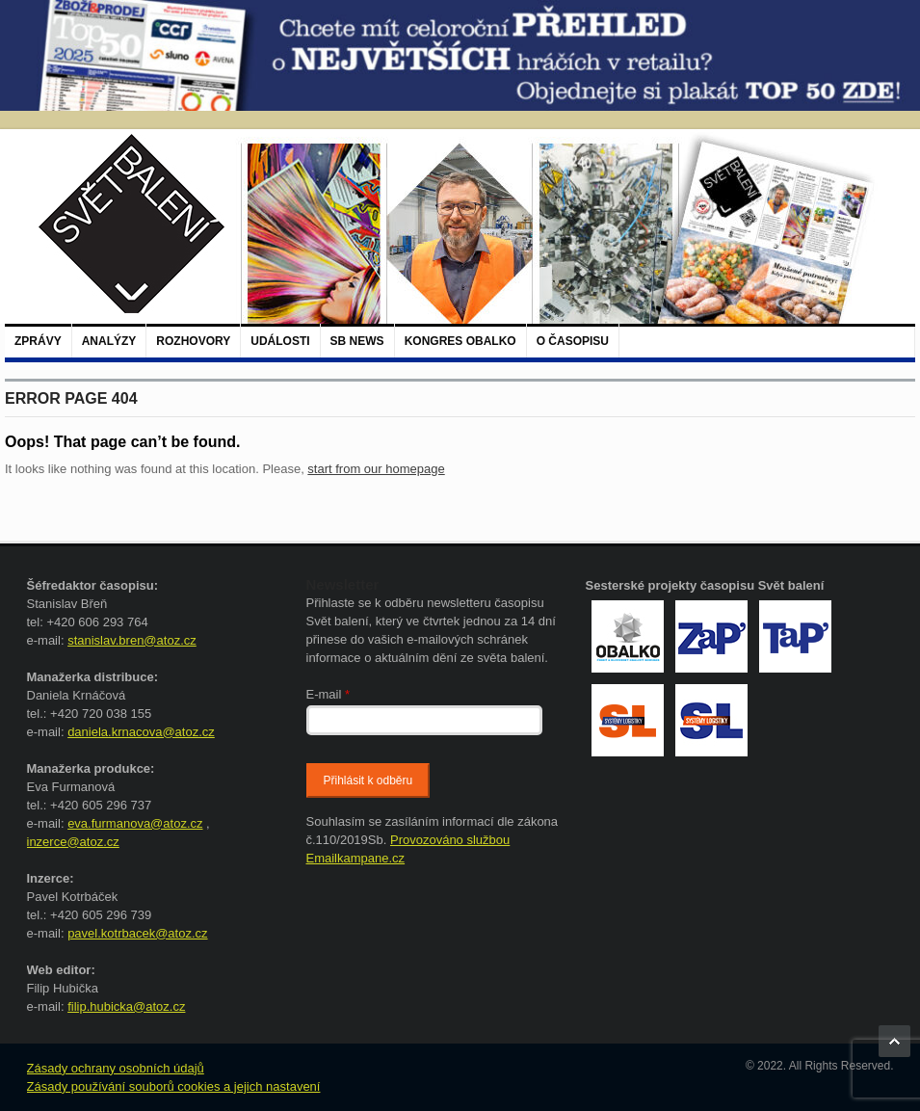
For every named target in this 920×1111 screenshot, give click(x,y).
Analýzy (109, 341)
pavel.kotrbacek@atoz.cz (137, 933)
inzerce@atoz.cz (73, 841)
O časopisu (573, 341)
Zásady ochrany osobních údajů (115, 1068)
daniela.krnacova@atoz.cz (141, 732)
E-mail (328, 694)
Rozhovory (193, 341)
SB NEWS (357, 341)
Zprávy (38, 341)
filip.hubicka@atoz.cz (126, 1006)
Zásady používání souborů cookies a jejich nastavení (174, 1086)
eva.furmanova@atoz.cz (134, 823)
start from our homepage (375, 469)
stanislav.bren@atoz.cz (132, 640)
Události (279, 341)
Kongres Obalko (460, 341)
